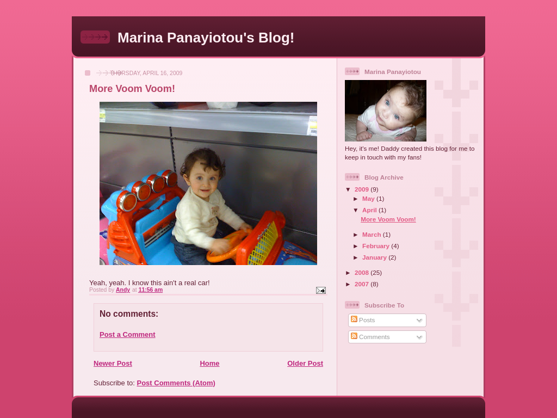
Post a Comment (128, 334)
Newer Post (113, 363)
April (370, 209)
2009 (362, 189)
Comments (370, 336)
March (372, 234)
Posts (363, 319)
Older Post (305, 363)
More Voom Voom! (388, 219)
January (375, 257)
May (369, 198)
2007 (362, 283)
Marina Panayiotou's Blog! (205, 37)
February (376, 245)
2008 (362, 272)
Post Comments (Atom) (176, 383)
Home (209, 363)
